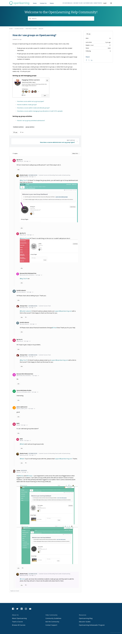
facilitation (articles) (18, 127)
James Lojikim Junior (22, 407)
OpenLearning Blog (85, 618)
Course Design (18, 28)
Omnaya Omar (29, 306)
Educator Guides (84, 622)
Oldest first (75, 153)
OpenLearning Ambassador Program (92, 625)
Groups (41, 28)
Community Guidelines (53, 618)
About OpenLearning (19, 618)
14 (22, 132)
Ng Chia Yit (19, 159)
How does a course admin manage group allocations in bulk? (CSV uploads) (40, 111)
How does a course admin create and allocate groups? (33, 108)
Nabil (18, 423)
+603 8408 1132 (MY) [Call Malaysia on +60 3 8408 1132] (78, 3)
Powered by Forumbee (115, 632)
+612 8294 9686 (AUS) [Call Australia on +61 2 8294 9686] (67, 3)
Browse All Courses (18, 625)
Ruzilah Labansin (21, 290)
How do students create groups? (27, 104)
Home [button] (35, 3)
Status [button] (52, 3)
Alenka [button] (21, 476)
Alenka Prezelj (29, 175)
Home (11, 28)
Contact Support (51, 625)
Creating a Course (31, 28)
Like (16, 132)
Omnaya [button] (29, 476)
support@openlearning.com (63, 311)
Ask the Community (52, 622)
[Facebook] (86, 60)
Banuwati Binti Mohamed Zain (28, 273)
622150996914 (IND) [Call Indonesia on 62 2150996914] (88, 3)
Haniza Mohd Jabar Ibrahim (24, 390)
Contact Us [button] (43, 3)
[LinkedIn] (92, 60)
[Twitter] (89, 60)
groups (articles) (30, 127)
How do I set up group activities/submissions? (31, 120)
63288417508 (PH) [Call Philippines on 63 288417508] (98, 3)
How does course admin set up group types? (30, 101)
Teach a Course (17, 622)
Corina (22, 470)
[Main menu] (111, 3)
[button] (82, 3)
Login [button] (105, 3)
